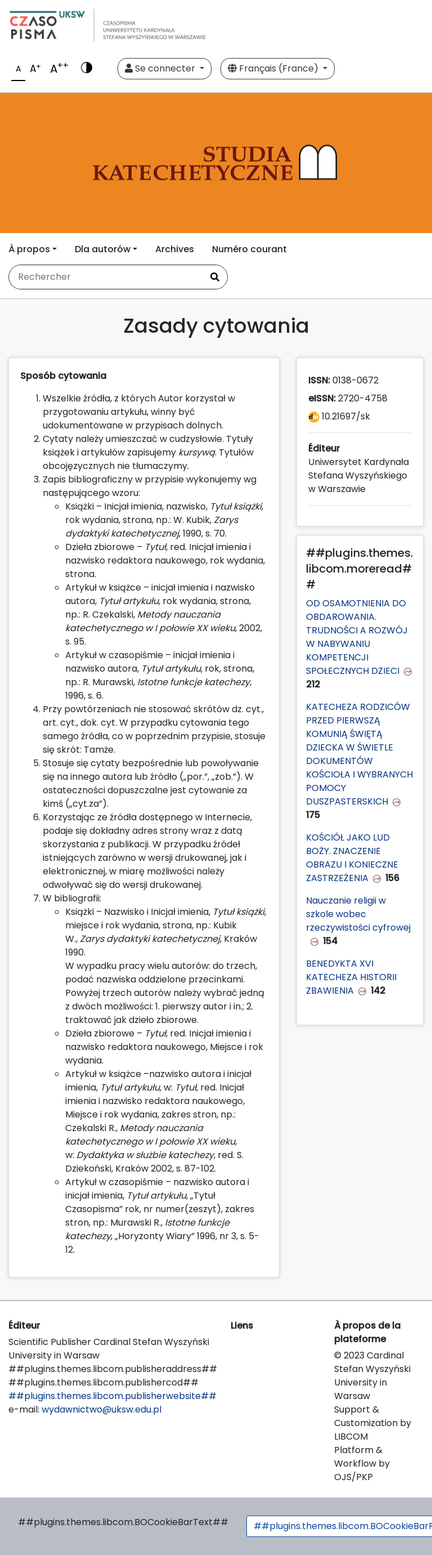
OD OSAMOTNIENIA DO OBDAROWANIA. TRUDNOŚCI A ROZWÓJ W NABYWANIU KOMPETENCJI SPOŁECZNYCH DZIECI (357, 637)
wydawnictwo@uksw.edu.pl (101, 1409)
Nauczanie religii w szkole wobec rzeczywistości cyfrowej (358, 914)
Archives (174, 249)
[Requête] (105, 277)
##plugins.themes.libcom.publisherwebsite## (112, 1395)
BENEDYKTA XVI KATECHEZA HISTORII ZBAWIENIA (351, 977)
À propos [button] (29, 249)
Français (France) (274, 68)
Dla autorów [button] (102, 249)
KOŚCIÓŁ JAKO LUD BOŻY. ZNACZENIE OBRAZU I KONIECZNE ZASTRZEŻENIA (352, 857)
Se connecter (161, 68)
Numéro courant (249, 249)
